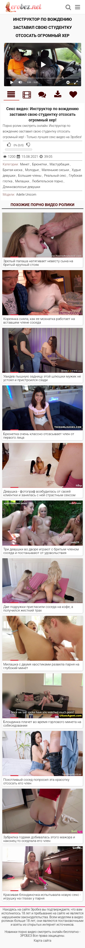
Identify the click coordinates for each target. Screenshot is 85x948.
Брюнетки (39, 164)
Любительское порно (47, 181)
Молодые (32, 170)
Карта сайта (42, 940)
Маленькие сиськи (55, 170)
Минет (24, 164)
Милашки (22, 181)
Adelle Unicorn (26, 194)
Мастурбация (59, 164)
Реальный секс (55, 175)
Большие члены (29, 175)
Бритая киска (12, 170)
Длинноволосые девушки (21, 187)
